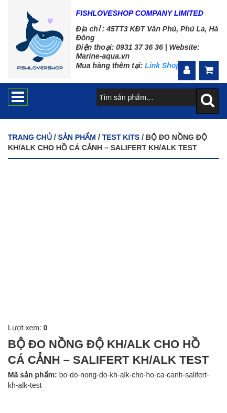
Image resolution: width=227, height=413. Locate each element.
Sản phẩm (77, 137)
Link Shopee (166, 65)
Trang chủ (30, 137)
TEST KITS (121, 137)
